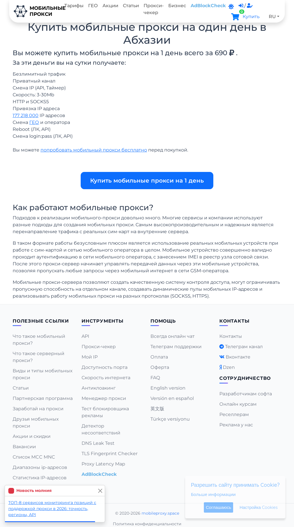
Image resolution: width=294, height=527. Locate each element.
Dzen (229, 367)
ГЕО (93, 5)
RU (272, 16)
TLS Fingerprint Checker (110, 453)
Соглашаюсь (218, 507)
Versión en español (172, 398)
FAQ (155, 377)
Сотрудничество (245, 378)
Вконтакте (238, 357)
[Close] (100, 491)
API (85, 336)
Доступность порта (104, 367)
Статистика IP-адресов (40, 477)
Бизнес (177, 5)
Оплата (159, 357)
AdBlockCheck (208, 5)
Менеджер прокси (104, 398)
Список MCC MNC (34, 457)
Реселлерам (234, 414)
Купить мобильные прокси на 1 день (147, 180)
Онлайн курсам (238, 404)
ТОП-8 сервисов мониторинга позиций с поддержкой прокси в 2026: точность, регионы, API (52, 508)
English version (167, 388)
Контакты (230, 336)
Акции (110, 5)
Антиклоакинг (99, 388)
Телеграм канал (244, 346)
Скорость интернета (106, 377)
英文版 (157, 408)
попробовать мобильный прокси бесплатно (93, 150)
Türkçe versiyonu (170, 419)
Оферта (159, 367)
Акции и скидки (32, 436)
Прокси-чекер (154, 9)
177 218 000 (25, 115)
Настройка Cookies (258, 507)
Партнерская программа (43, 398)
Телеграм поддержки (176, 346)
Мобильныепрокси (35, 11)
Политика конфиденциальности (147, 523)
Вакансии (24, 446)
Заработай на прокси (38, 408)
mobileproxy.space (160, 513)
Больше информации (213, 494)
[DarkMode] (231, 6)
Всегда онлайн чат (172, 336)
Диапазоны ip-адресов (40, 467)
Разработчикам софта (245, 393)
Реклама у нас (236, 425)
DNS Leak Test (98, 443)
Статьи (131, 5)
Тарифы (74, 5)
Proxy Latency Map (103, 464)
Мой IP (90, 357)
